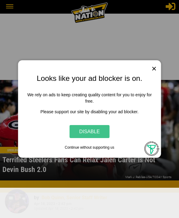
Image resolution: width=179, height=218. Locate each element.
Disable (89, 131)
